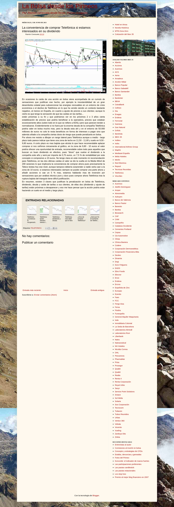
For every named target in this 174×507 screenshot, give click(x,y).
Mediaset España (122, 153)
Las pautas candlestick (124, 467)
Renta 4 (118, 378)
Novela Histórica (122, 28)
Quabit (118, 369)
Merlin (117, 160)
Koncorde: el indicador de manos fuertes (132, 461)
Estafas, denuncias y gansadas (128, 454)
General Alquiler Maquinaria (126, 317)
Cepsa (117, 232)
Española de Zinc (122, 288)
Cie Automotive (121, 236)
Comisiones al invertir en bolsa (128, 448)
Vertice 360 (119, 421)
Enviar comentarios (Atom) (45, 295)
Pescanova (119, 356)
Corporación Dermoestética (126, 249)
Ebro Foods (120, 271)
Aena (117, 75)
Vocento (118, 427)
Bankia (118, 95)
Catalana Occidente (123, 226)
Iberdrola (118, 134)
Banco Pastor (120, 203)
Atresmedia (120, 193)
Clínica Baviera (121, 242)
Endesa (118, 117)
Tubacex (118, 411)
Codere (118, 245)
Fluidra (118, 310)
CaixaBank (119, 104)
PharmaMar (120, 359)
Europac (118, 291)
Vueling (118, 430)
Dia (116, 111)
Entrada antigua (97, 290)
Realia (117, 375)
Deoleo (118, 255)
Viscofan (118, 176)
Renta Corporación (123, 382)
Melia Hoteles (120, 156)
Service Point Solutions (125, 391)
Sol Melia (119, 398)
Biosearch (119, 213)
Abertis (118, 62)
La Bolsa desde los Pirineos (59, 6)
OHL (117, 352)
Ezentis (118, 294)
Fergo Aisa (119, 304)
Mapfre (118, 150)
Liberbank (119, 336)
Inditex (118, 140)
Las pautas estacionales (125, 471)
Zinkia (117, 437)
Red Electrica (120, 163)
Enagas (118, 114)
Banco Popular (121, 85)
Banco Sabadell (121, 88)
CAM (117, 219)
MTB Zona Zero (121, 31)
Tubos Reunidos (122, 414)
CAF (117, 216)
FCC (117, 301)
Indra (117, 143)
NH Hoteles (120, 346)
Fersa (117, 307)
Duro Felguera (121, 265)
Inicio (66, 290)
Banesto (118, 206)
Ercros (117, 284)
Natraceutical (120, 343)
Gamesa (118, 124)
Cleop (117, 239)
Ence (117, 278)
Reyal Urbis (120, 385)
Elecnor (118, 275)
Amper (118, 190)
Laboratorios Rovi (122, 333)
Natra (117, 340)
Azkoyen (118, 197)
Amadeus (119, 78)
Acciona (118, 65)
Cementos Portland (123, 229)
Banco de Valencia (123, 200)
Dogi (117, 262)
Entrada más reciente (32, 290)
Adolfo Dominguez (123, 187)
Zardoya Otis (120, 434)
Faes (117, 297)
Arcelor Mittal (120, 82)
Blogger (95, 495)
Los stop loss (120, 474)
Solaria (118, 401)
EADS (117, 268)
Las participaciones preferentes (128, 464)
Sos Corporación (122, 404)
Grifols (117, 130)
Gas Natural (120, 127)
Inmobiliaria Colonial (123, 323)
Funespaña (119, 314)
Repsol (118, 166)
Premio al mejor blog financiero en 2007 (132, 477)
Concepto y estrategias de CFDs (129, 451)
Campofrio (119, 223)
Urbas (117, 417)
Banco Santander (122, 91)
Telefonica (119, 173)
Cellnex (118, 108)
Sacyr (117, 388)
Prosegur (119, 365)
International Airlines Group (126, 147)
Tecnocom (119, 408)
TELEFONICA (36, 228)
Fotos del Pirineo (122, 458)
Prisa (117, 362)
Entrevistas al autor (123, 445)
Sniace (118, 395)
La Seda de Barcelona (124, 327)
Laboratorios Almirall (123, 330)
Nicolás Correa (121, 349)
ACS (117, 72)
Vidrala (118, 424)
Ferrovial (118, 121)
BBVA (117, 101)
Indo (117, 320)
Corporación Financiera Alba (127, 252)
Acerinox (118, 69)
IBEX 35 (118, 137)
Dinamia (118, 258)
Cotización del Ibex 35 (124, 34)
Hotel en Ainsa (121, 24)
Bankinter (119, 98)
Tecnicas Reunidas (123, 169)
